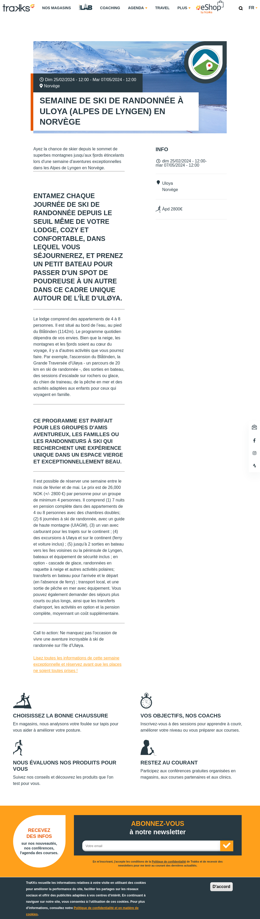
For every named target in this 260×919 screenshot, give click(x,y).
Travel (162, 8)
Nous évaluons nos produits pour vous (64, 766)
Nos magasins (56, 8)
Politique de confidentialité (169, 861)
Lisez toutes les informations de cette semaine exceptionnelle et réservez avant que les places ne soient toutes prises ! (77, 664)
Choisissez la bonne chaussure (60, 716)
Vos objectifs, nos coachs (180, 716)
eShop (226, 1)
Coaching (110, 8)
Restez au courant (169, 762)
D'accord (221, 886)
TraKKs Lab (85, 7)
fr (253, 8)
